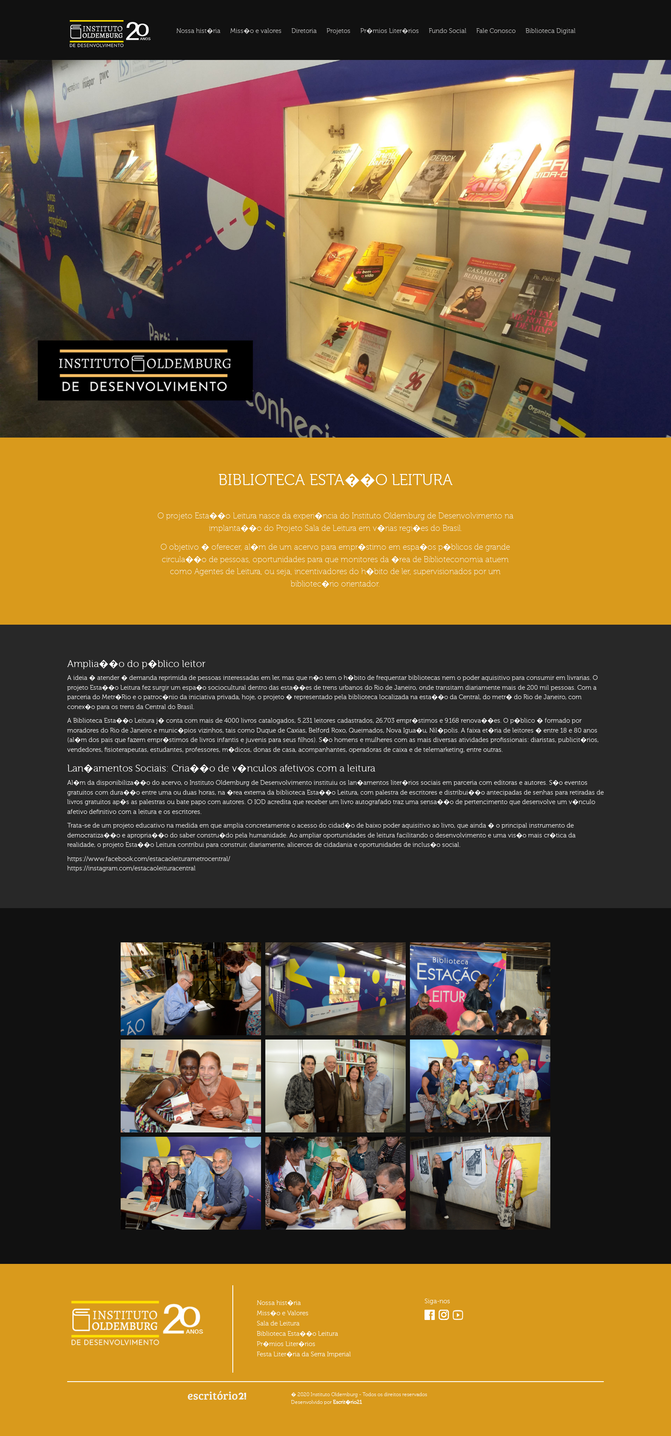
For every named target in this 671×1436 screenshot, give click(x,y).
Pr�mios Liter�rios (389, 31)
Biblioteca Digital (551, 31)
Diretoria (304, 31)
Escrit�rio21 (347, 1402)
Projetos (338, 31)
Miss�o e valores (256, 31)
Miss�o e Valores (283, 1313)
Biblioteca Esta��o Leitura (297, 1334)
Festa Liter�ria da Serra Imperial (304, 1354)
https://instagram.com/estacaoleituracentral (131, 868)
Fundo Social (447, 31)
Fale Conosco (496, 31)
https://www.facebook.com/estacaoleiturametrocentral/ (148, 859)
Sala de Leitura (278, 1323)
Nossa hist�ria (198, 31)
